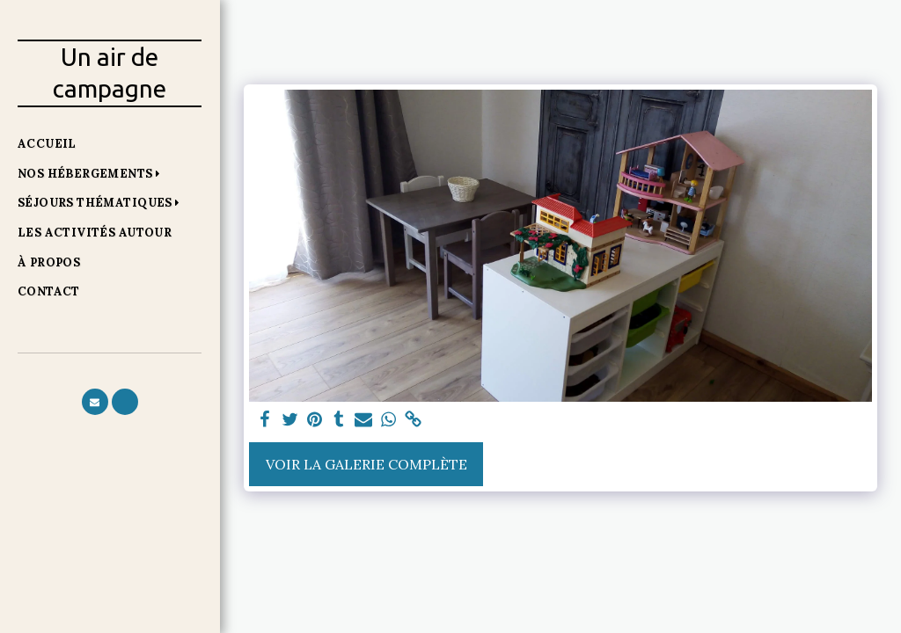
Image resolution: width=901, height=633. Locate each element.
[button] (92, 173)
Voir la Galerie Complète (366, 464)
